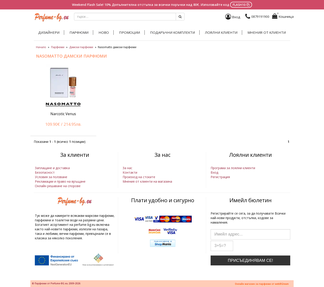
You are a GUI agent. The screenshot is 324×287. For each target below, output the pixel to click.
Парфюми (79, 32)
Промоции (129, 32)
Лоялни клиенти (221, 32)
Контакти (130, 172)
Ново (104, 32)
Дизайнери (48, 32)
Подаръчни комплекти (172, 32)
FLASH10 (241, 4)
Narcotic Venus (63, 113)
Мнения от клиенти (267, 32)
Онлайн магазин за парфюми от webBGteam (262, 283)
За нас (127, 168)
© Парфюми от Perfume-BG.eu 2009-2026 (56, 283)
